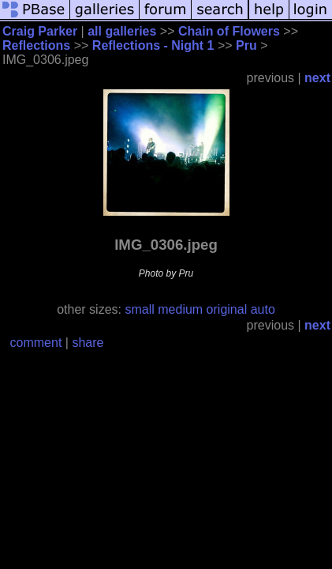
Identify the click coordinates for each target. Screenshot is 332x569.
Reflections (36, 45)
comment (36, 342)
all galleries (122, 31)
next (317, 78)
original (227, 309)
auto (263, 309)
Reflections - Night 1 (153, 45)
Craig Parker (39, 31)
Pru (246, 45)
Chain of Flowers (229, 31)
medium (180, 309)
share (87, 342)
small (139, 309)
